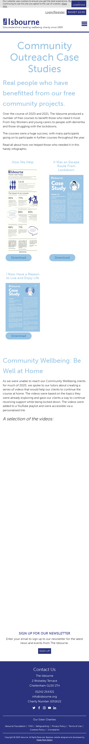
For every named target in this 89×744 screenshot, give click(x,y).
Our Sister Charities (44, 719)
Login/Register (55, 12)
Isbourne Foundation (15, 726)
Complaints (53, 729)
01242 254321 (44, 691)
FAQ (30, 726)
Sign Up (44, 651)
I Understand (79, 4)
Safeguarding (42, 726)
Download (18, 257)
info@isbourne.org (44, 696)
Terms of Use (75, 726)
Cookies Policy (37, 729)
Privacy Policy (59, 726)
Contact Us (44, 669)
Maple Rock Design (44, 740)
